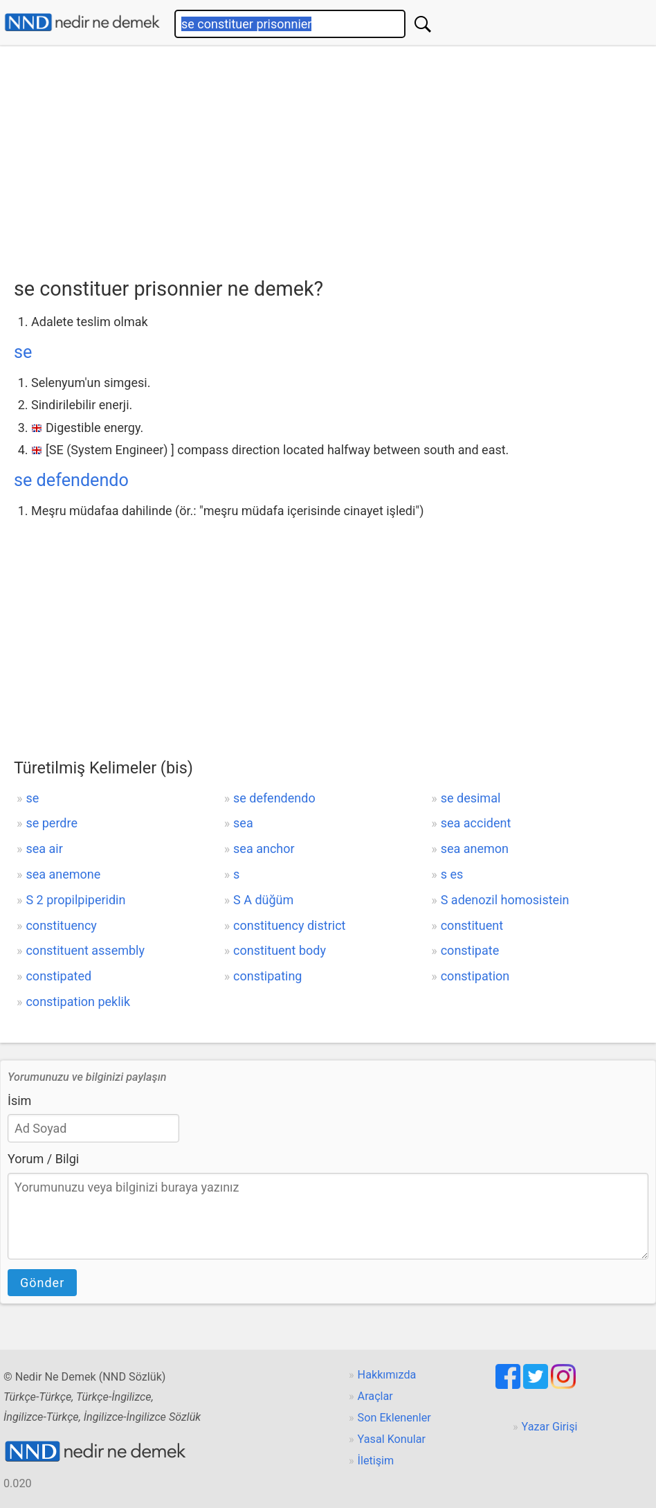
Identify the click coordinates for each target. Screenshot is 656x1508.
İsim (19, 1100)
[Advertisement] (335, 157)
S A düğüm (263, 899)
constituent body (279, 950)
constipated (58, 976)
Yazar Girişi (550, 1426)
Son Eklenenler (394, 1417)
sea (243, 823)
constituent (472, 925)
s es (452, 874)
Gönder (42, 1282)
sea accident (476, 823)
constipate (470, 950)
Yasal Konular (392, 1439)
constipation (475, 976)
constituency (61, 925)
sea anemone (63, 874)
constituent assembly (85, 950)
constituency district (289, 925)
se (23, 352)
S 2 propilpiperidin (75, 899)
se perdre (52, 823)
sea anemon (475, 848)
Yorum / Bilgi (43, 1158)
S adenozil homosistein (505, 899)
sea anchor (264, 848)
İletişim (376, 1460)
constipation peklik (78, 1001)
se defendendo (71, 480)
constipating (267, 976)
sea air (44, 848)
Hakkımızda (387, 1374)
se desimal (471, 798)
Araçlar (375, 1396)
